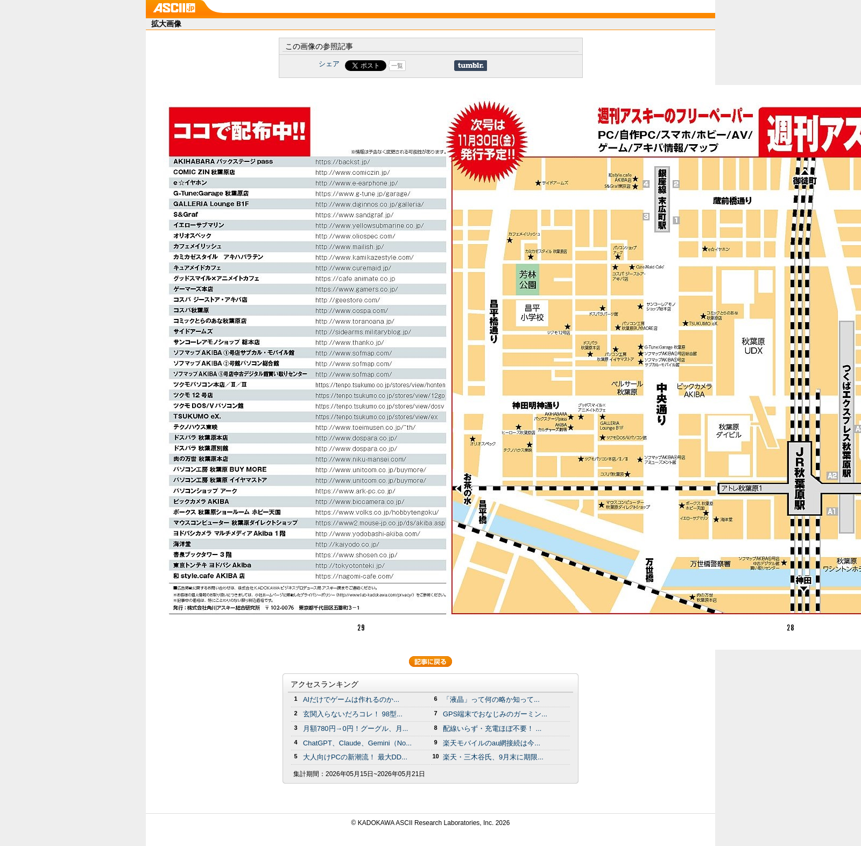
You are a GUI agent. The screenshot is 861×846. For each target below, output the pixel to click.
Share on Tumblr (470, 65)
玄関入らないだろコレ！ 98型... (353, 714)
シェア (329, 64)
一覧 (397, 65)
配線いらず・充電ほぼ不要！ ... (492, 728)
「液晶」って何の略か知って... (491, 699)
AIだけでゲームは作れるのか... (351, 699)
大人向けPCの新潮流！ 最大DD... (355, 757)
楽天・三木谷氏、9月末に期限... (493, 757)
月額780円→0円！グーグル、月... (355, 728)
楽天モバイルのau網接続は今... (491, 743)
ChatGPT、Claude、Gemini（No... (357, 743)
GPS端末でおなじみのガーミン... (495, 714)
